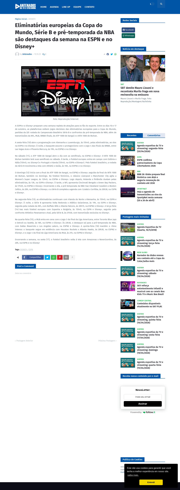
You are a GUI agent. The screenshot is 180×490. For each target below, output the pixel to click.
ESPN (30, 250)
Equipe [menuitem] (77, 6)
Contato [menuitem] (89, 6)
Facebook (128, 30)
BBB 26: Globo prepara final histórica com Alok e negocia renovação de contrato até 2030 (151, 178)
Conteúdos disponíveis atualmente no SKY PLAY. (149, 305)
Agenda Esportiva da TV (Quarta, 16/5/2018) (149, 228)
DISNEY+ (32, 19)
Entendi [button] (151, 482)
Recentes (131, 135)
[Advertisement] (143, 435)
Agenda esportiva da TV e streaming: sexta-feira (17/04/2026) (150, 335)
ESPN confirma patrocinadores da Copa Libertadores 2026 (149, 163)
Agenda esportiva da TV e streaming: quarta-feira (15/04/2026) (150, 365)
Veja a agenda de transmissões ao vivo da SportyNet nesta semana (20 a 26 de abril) (149, 196)
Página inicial (21, 19)
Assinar (142, 403)
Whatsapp (128, 35)
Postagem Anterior (24, 341)
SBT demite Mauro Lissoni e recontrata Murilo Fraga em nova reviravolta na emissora (140, 91)
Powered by (142, 412)
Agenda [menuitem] (54, 6)
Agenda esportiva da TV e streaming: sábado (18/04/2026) (150, 273)
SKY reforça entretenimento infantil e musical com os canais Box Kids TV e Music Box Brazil (151, 290)
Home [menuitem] (43, 6)
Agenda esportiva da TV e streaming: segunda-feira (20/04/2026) (150, 148)
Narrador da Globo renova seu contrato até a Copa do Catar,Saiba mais (150, 258)
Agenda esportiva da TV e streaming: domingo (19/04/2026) (150, 350)
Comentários (153, 135)
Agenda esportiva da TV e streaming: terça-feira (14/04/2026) (150, 243)
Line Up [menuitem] (66, 6)
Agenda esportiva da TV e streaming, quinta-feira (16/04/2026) (150, 319)
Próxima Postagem (106, 341)
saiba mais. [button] (133, 475)
